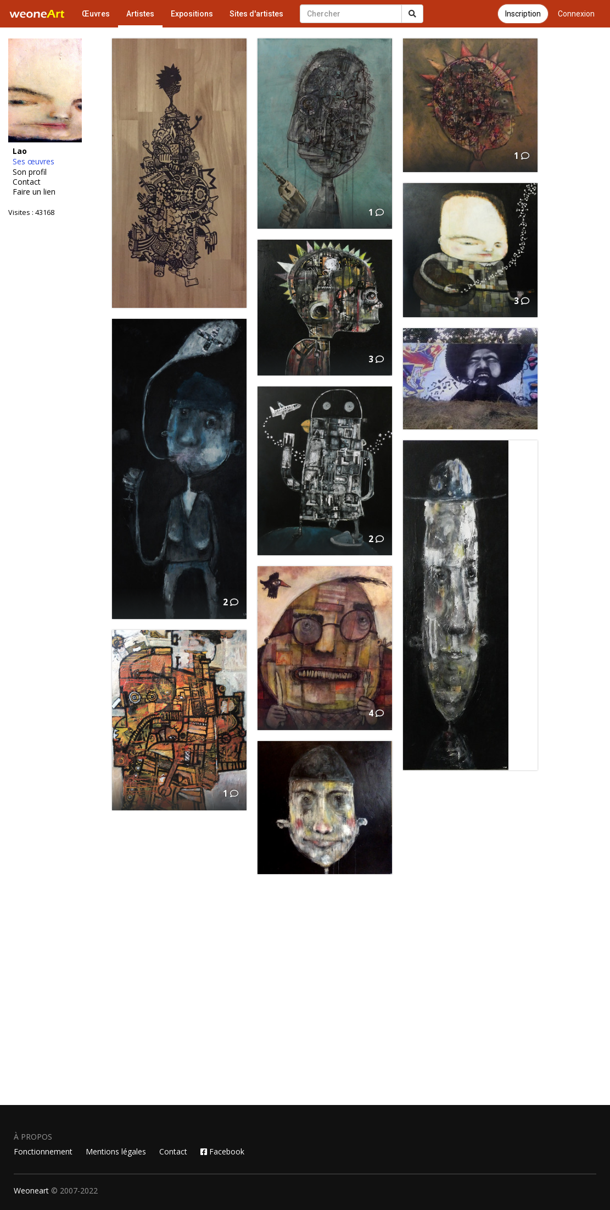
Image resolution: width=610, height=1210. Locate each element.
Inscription (523, 13)
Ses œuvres (33, 162)
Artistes (140, 13)
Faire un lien (34, 192)
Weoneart (31, 1190)
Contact (27, 182)
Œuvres (96, 13)
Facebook (222, 1151)
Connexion (576, 13)
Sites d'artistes (256, 13)
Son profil (30, 172)
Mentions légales (116, 1151)
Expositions (192, 13)
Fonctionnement (43, 1151)
